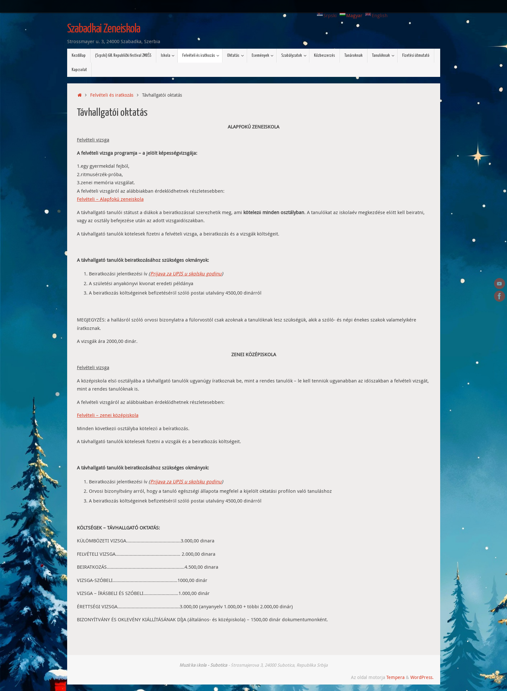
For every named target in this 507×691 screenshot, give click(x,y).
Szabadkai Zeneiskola (103, 29)
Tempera (395, 677)
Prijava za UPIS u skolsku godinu (186, 273)
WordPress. (422, 677)
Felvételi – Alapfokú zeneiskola (110, 199)
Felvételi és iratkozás (111, 95)
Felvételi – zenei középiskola (108, 415)
